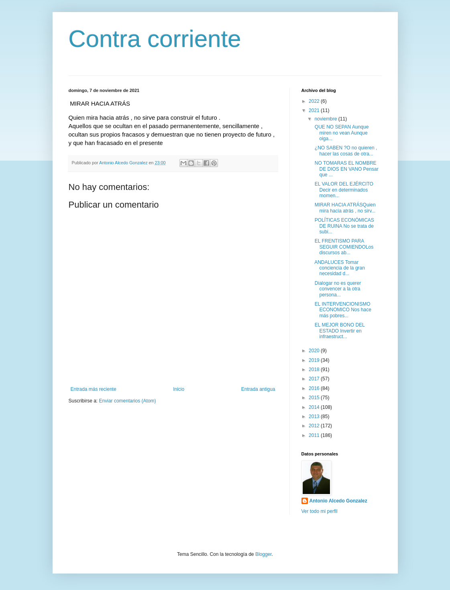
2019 (315, 360)
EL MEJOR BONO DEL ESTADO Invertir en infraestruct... (338, 330)
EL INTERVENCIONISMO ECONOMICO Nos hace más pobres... (342, 309)
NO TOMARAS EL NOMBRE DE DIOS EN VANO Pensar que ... (345, 169)
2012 (315, 426)
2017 (315, 379)
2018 (315, 369)
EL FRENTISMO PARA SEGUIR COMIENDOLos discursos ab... (343, 246)
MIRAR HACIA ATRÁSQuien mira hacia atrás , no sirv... (344, 207)
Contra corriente (155, 38)
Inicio (178, 389)
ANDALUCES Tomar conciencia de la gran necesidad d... (338, 268)
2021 (315, 110)
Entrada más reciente (93, 389)
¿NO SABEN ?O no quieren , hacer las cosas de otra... (345, 150)
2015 (315, 397)
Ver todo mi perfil (319, 511)
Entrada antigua (258, 389)
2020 (315, 350)
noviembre (326, 119)
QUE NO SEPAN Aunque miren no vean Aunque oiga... (341, 132)
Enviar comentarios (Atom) (127, 401)
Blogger (263, 554)
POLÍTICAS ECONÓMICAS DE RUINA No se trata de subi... (343, 226)
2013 (315, 416)
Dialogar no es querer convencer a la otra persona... (337, 289)
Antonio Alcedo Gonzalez (338, 501)
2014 (315, 407)
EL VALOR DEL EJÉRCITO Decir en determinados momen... (343, 189)
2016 (315, 388)
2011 (315, 435)
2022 (315, 101)
